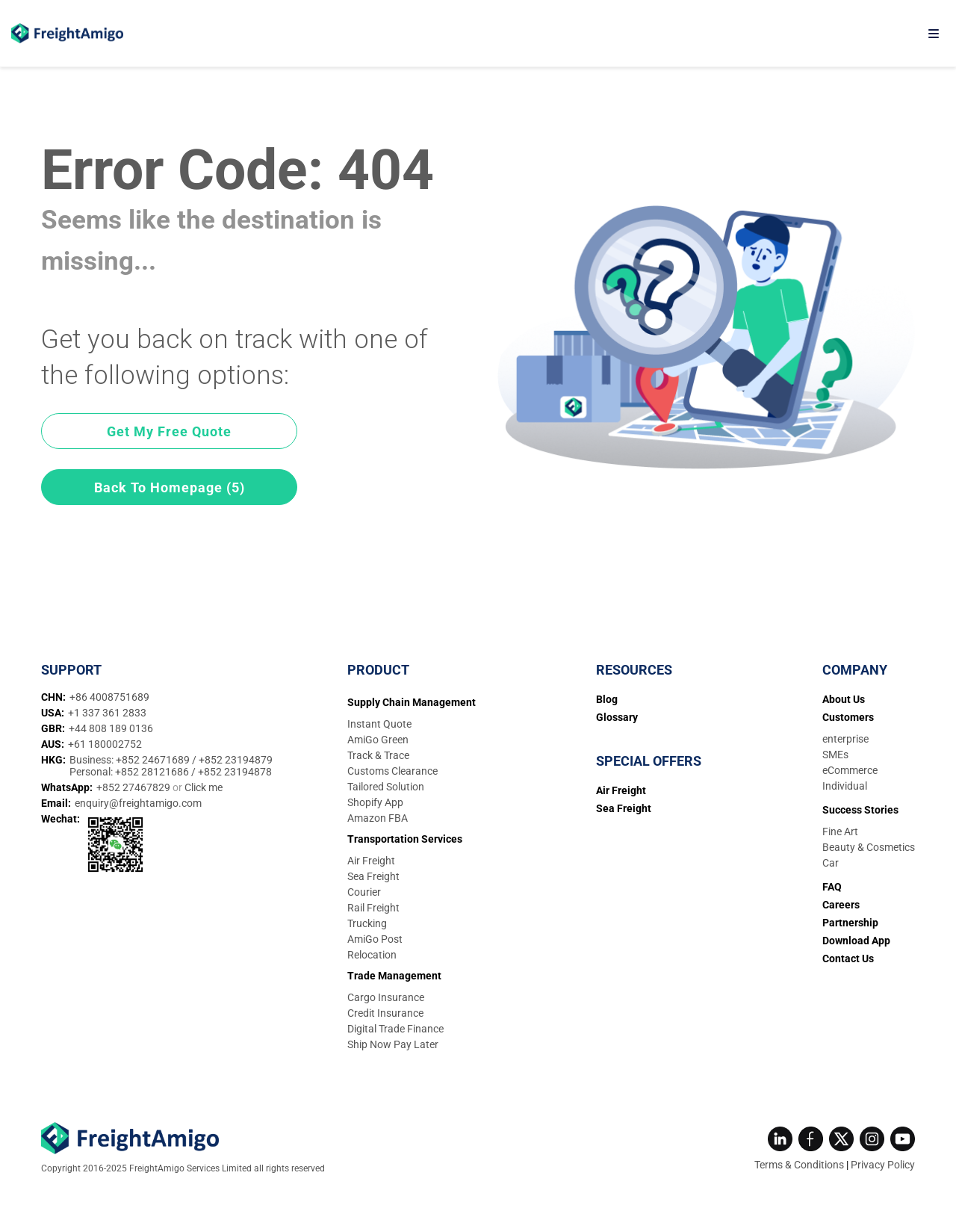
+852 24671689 (154, 760)
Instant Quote (379, 724)
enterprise (845, 739)
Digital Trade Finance (395, 1029)
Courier (364, 892)
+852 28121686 (153, 772)
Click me (203, 787)
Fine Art (840, 831)
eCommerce (850, 770)
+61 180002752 (105, 744)
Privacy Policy (883, 1165)
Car (830, 863)
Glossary (617, 717)
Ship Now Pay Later (392, 1044)
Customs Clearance (392, 771)
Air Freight (371, 861)
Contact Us (848, 958)
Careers (841, 905)
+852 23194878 (235, 772)
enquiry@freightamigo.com (138, 803)
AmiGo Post (375, 939)
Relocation (372, 955)
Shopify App (375, 802)
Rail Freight (373, 908)
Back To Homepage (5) (169, 487)
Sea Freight (373, 876)
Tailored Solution (385, 787)
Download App (856, 941)
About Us (843, 699)
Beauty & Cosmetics (868, 847)
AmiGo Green (378, 740)
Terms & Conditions (799, 1165)
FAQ (832, 887)
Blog (607, 699)
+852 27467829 (134, 787)
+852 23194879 (236, 760)
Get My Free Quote (169, 431)
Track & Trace (378, 755)
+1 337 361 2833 (107, 713)
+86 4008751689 (109, 697)
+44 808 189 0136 (111, 728)
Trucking (367, 923)
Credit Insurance (385, 1013)
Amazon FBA (377, 818)
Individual (844, 786)
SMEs (835, 755)
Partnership (850, 923)
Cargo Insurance (385, 997)
